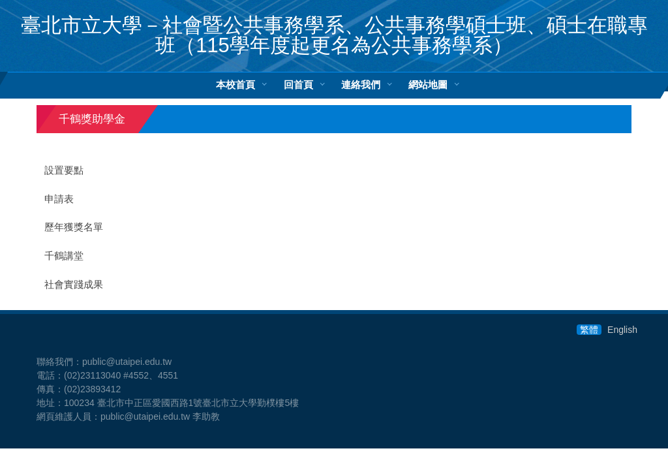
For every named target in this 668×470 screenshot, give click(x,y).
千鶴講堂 (64, 256)
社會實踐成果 (73, 284)
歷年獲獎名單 (73, 227)
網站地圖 (428, 84)
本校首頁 (235, 84)
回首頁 (298, 84)
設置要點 (64, 170)
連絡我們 (360, 84)
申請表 (59, 199)
